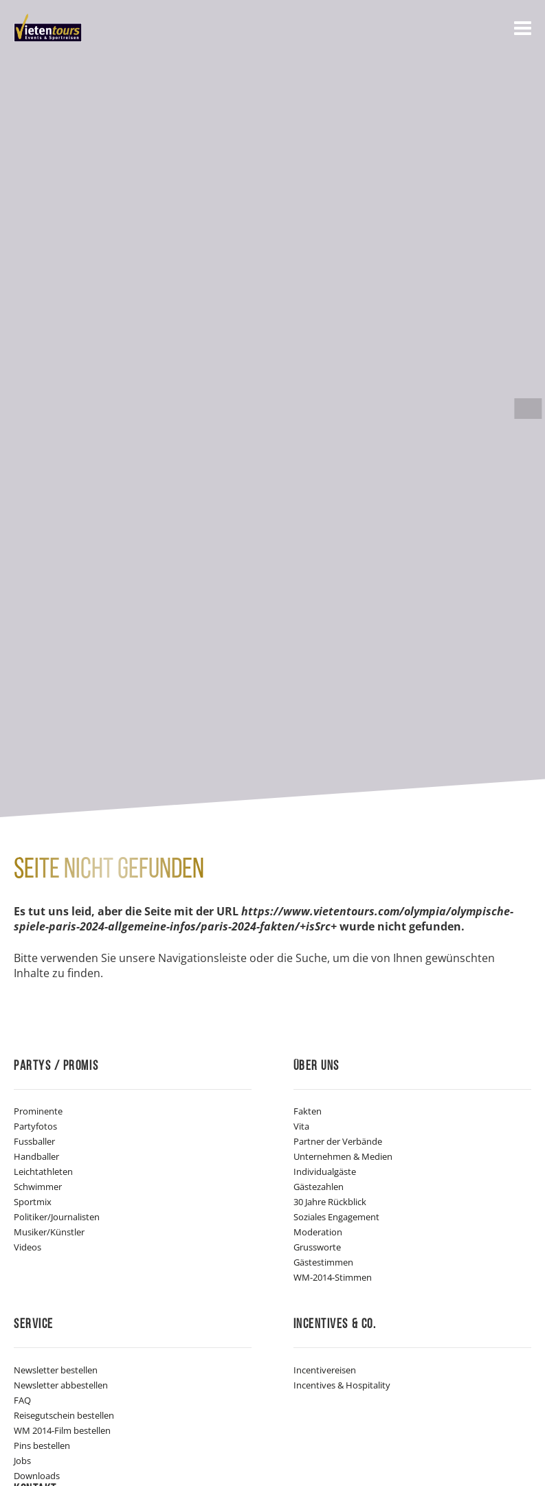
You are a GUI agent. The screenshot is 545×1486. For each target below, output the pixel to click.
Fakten (307, 1111)
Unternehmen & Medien (342, 1156)
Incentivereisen (324, 1370)
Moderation (317, 1232)
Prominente (38, 1111)
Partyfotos (35, 1126)
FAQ (22, 1400)
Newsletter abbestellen (61, 1385)
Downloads (37, 1476)
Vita (301, 1126)
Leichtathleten (43, 1171)
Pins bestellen (42, 1445)
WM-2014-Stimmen (332, 1277)
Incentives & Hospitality (341, 1385)
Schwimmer (38, 1186)
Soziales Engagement (336, 1217)
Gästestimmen (323, 1262)
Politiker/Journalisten (57, 1217)
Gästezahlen (318, 1186)
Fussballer (34, 1141)
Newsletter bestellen (56, 1370)
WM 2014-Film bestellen (62, 1430)
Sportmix (33, 1202)
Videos (27, 1247)
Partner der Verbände (337, 1141)
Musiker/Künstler (49, 1232)
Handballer (36, 1156)
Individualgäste (324, 1171)
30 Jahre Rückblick (329, 1202)
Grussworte (317, 1247)
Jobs (22, 1460)
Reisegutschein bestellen (64, 1415)
